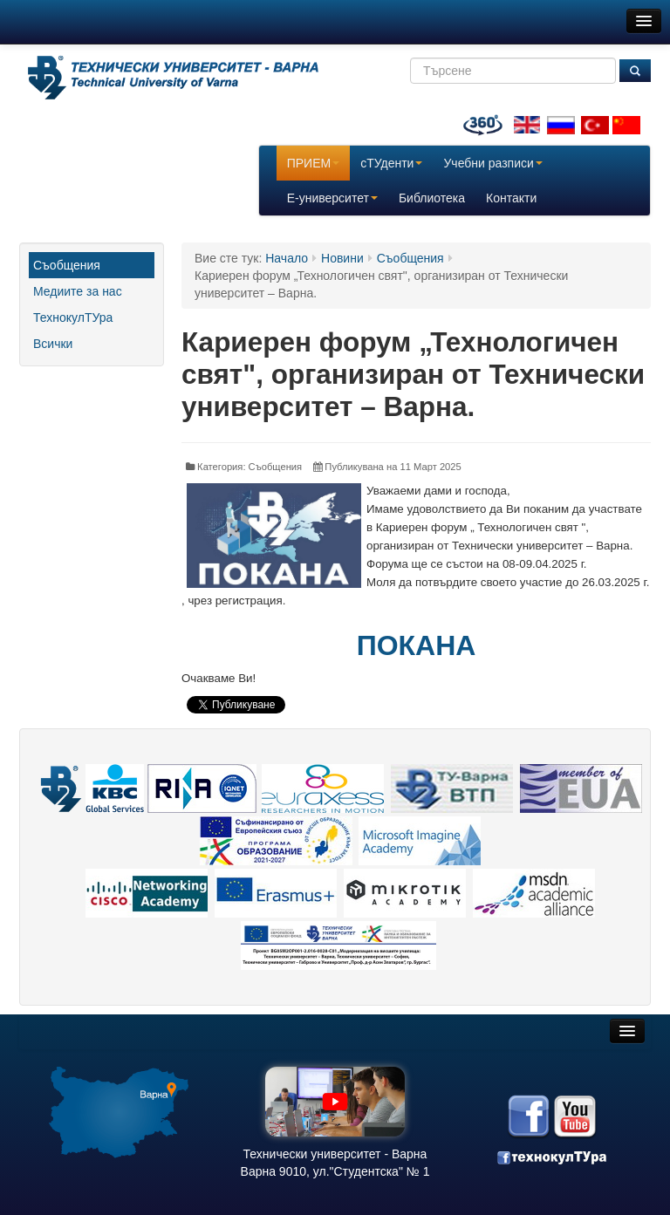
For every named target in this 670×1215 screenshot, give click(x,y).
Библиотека (432, 198)
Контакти (511, 198)
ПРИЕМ (313, 163)
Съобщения (66, 265)
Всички (52, 344)
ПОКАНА (416, 645)
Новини (342, 258)
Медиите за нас (77, 291)
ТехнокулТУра (73, 317)
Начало (286, 258)
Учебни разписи (492, 163)
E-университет (332, 198)
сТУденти (391, 163)
